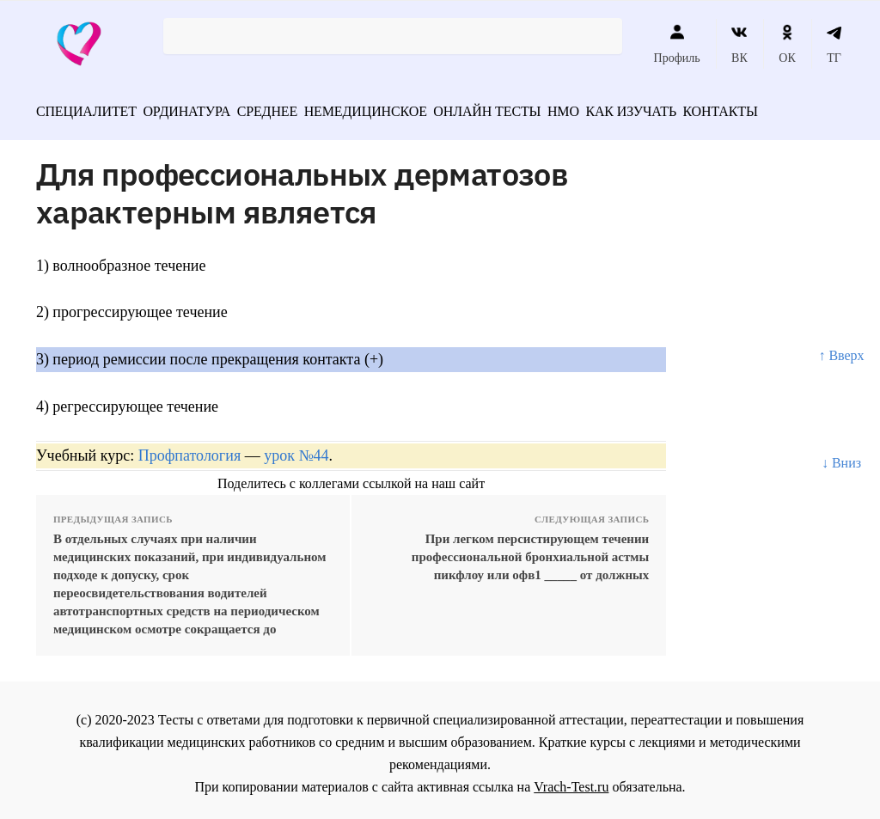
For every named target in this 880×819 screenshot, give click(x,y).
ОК (787, 43)
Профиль (677, 43)
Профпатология (189, 449)
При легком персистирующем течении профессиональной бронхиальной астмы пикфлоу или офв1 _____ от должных (530, 551)
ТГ (834, 43)
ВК (739, 43)
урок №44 (296, 449)
